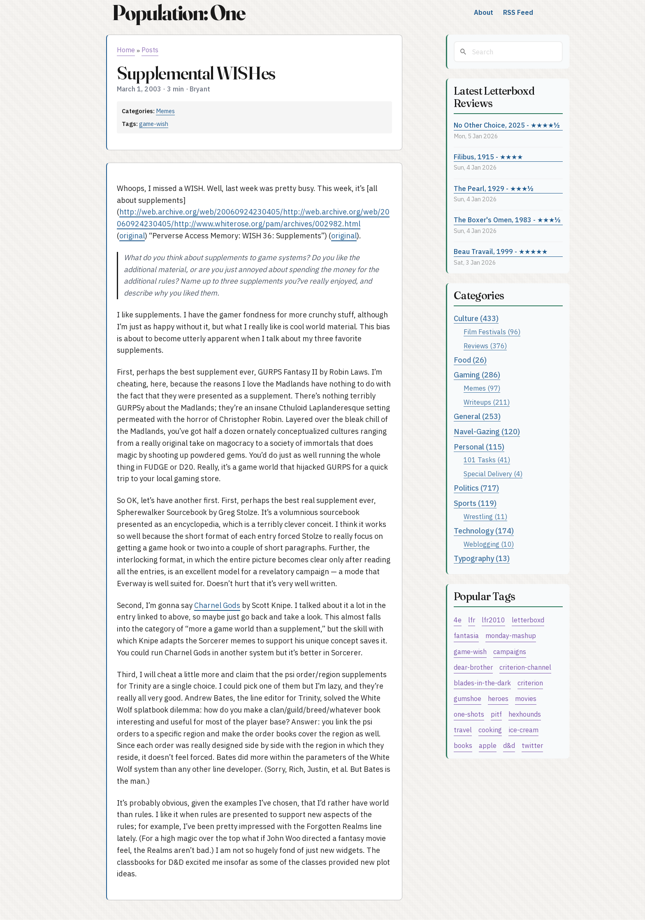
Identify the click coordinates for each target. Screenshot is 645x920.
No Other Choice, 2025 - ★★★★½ (507, 125)
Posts (150, 50)
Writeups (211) (487, 402)
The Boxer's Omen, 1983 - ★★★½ (507, 219)
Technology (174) (484, 531)
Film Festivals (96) (492, 331)
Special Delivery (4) (493, 473)
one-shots (469, 714)
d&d (509, 745)
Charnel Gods (217, 605)
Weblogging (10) (489, 544)
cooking (490, 729)
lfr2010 (493, 619)
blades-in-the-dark (482, 682)
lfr (471, 619)
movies (525, 698)
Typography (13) (482, 558)
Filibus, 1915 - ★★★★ (488, 156)
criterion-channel (525, 667)
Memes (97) (482, 388)
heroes (498, 698)
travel (463, 729)
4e (458, 619)
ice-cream (523, 729)
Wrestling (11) (485, 516)
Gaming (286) (477, 375)
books (463, 745)
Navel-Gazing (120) (487, 431)
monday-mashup (510, 635)
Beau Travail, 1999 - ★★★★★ (501, 251)
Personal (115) (479, 447)
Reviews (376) (485, 345)
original (132, 235)
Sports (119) (475, 503)
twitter (532, 745)
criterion (530, 682)
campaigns (509, 651)
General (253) (477, 416)
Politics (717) (476, 488)
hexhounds (524, 714)
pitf (496, 714)
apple (488, 745)
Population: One (178, 12)
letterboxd (528, 619)
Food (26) (470, 360)
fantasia (466, 635)
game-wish (153, 124)
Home (126, 50)
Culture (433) (476, 318)
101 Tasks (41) (487, 459)
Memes (165, 111)
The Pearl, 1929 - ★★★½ (494, 188)
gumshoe (467, 698)
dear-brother (473, 667)
